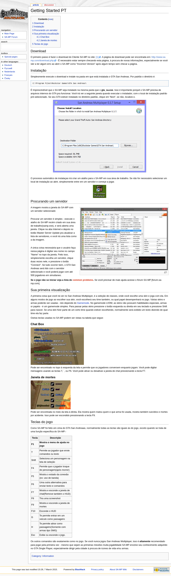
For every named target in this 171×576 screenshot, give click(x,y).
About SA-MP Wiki (118, 569)
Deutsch (8, 65)
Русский (8, 68)
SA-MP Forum (10, 37)
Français (8, 75)
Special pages (10, 57)
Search (4, 42)
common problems (83, 280)
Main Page (9, 33)
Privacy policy (97, 569)
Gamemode (83, 303)
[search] (13, 46)
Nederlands (9, 72)
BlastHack (80, 569)
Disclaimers (138, 569)
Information (48, 556)
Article (36, 5)
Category (36, 556)
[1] (97, 57)
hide (50, 19)
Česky (7, 78)
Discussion (49, 5)
